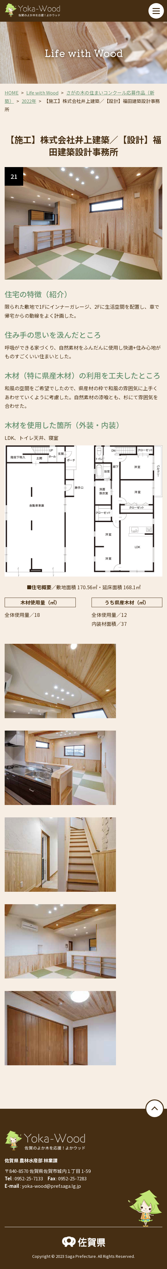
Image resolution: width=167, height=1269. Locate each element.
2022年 (29, 101)
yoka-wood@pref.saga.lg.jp (51, 1186)
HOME (12, 92)
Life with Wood (42, 92)
